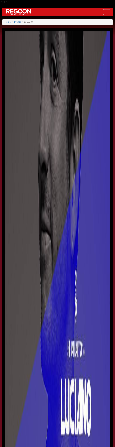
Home (8, 22)
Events (17, 22)
